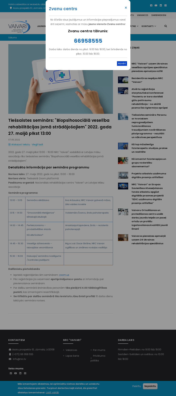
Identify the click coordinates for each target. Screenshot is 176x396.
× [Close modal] (125, 8)
